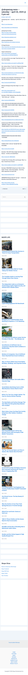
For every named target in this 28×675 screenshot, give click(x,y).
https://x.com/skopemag (6, 24)
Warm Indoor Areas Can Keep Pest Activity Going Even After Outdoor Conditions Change (13, 413)
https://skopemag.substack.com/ (8, 37)
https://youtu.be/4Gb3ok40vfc (8, 100)
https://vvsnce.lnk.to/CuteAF (7, 148)
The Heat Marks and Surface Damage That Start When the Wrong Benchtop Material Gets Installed (13, 403)
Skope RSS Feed (5, 571)
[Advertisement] (14, 602)
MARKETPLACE (14, 660)
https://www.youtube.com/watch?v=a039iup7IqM (12, 63)
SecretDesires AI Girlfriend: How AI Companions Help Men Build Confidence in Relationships (13, 346)
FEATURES (14, 653)
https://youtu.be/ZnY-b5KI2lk (7, 110)
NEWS (14, 655)
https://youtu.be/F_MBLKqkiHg (8, 156)
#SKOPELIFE (14, 658)
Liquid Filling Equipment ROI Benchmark (13, 303)
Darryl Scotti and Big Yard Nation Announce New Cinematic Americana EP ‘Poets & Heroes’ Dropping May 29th (14, 469)
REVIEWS (14, 657)
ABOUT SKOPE (14, 662)
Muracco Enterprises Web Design (8, 566)
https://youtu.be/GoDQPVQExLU (8, 82)
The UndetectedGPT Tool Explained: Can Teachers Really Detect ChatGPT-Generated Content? (14, 488)
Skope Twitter (4, 573)
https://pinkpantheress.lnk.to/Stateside (10, 140)
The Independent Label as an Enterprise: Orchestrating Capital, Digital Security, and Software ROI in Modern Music (13, 285)
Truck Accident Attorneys (14, 642)
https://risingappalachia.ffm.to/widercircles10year (12, 119)
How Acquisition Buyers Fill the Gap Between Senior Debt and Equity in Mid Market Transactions (12, 432)
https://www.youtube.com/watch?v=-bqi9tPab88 (12, 164)
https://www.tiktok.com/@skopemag (9, 27)
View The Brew (4, 575)
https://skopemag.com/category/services (10, 42)
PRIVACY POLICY (14, 663)
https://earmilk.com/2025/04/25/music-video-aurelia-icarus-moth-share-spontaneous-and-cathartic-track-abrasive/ (13, 131)
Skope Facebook (5, 569)
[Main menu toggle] (25, 2)
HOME (14, 652)
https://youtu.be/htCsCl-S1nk (7, 174)
